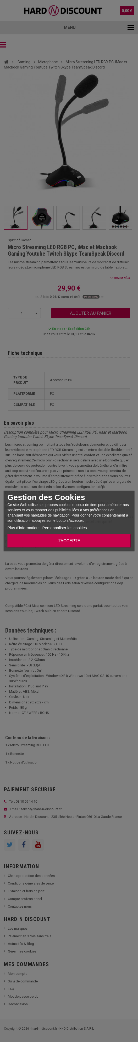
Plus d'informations (23, 527)
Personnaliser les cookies (64, 527)
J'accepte (69, 541)
